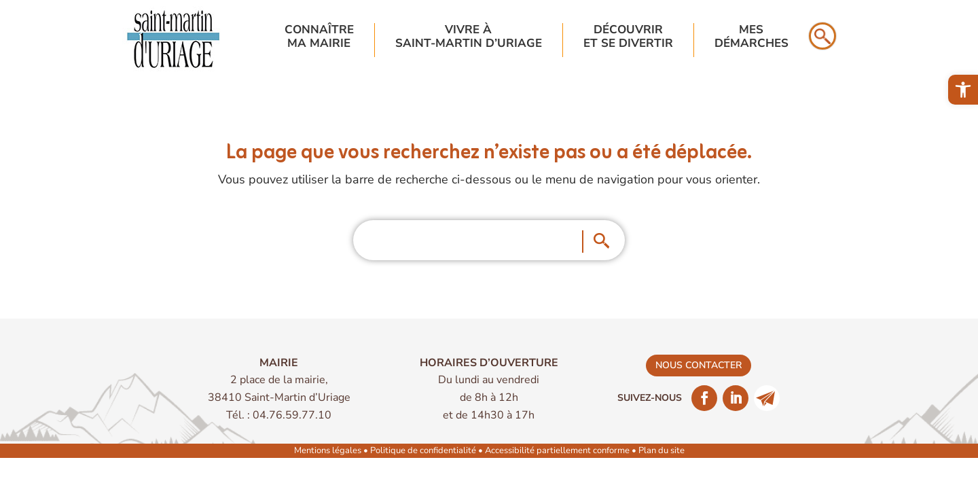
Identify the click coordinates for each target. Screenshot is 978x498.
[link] (963, 90)
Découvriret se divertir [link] (628, 37)
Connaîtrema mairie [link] (319, 37)
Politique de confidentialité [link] (423, 450)
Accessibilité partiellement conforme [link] (557, 450)
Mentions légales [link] (327, 450)
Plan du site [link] (661, 450)
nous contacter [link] (698, 365)
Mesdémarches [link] (751, 37)
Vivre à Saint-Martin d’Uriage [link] (468, 37)
